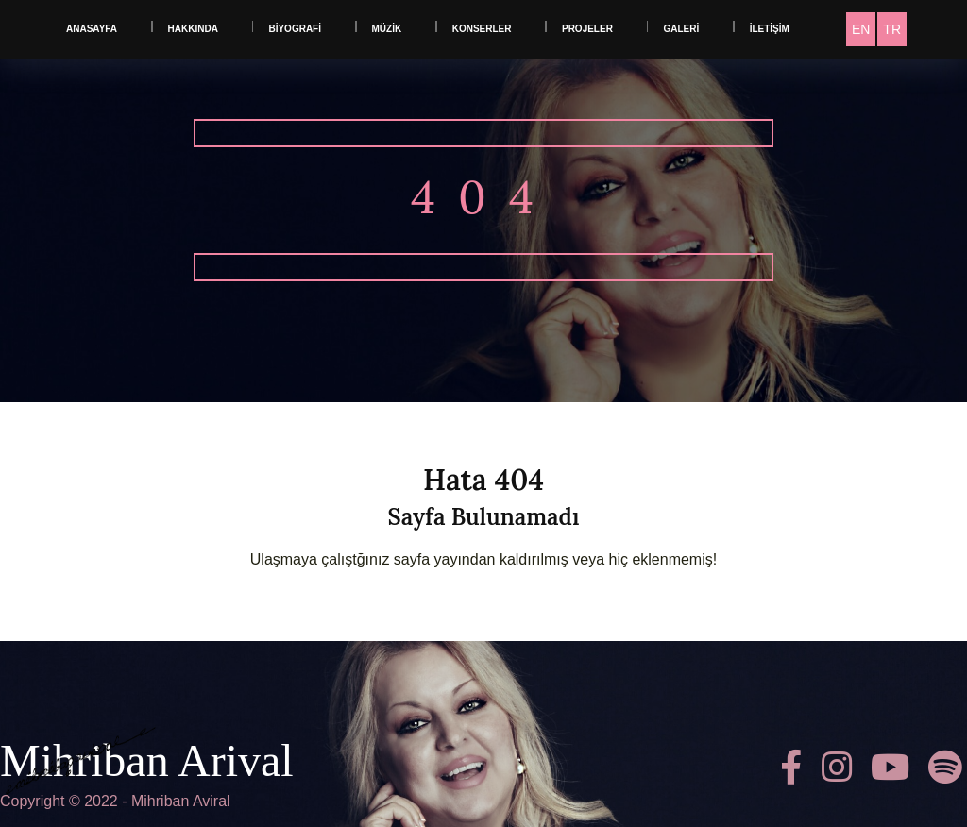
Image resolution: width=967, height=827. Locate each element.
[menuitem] (861, 29)
